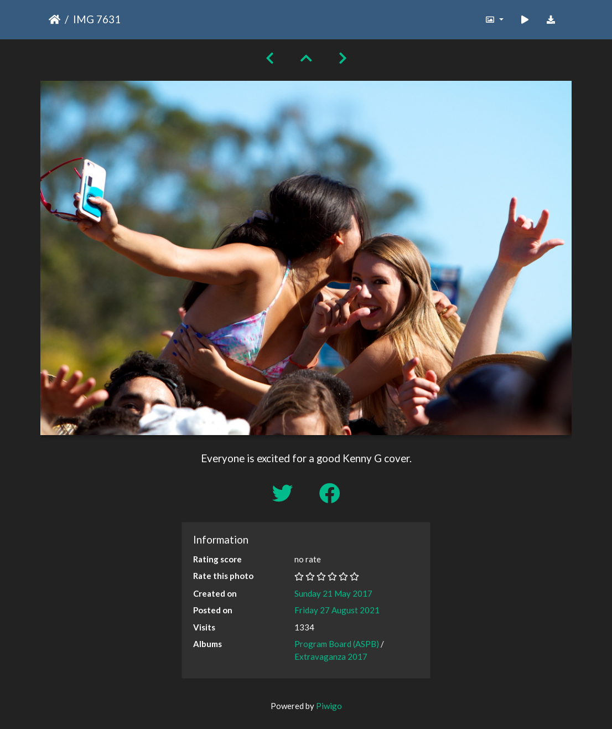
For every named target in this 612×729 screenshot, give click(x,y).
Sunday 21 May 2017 (333, 593)
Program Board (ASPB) (336, 644)
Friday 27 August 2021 (337, 610)
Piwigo (329, 706)
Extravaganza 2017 (330, 656)
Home (54, 19)
